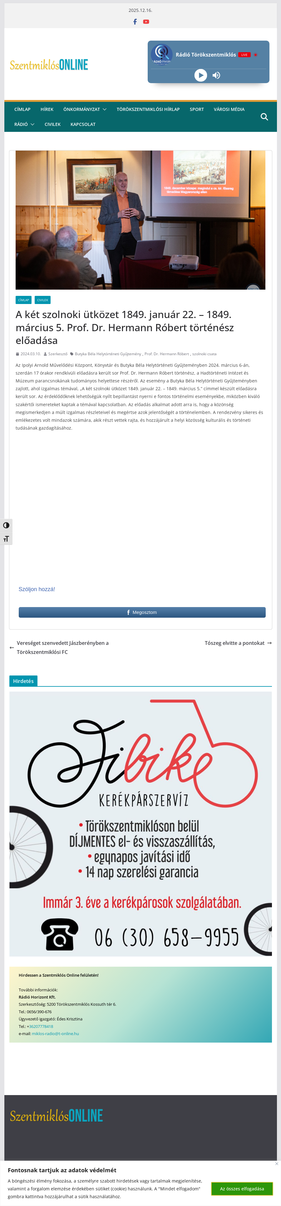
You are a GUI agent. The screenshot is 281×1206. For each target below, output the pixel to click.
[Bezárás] (276, 1163)
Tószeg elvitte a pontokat (238, 643)
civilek (53, 124)
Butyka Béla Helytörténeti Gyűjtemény (108, 353)
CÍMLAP (22, 109)
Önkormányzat (81, 109)
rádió (21, 124)
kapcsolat (83, 124)
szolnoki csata (204, 353)
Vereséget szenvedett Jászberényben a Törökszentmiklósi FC (59, 647)
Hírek (47, 109)
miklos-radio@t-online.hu (55, 1033)
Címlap (23, 300)
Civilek (42, 300)
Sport (197, 109)
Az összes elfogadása (242, 1189)
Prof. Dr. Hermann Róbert (167, 353)
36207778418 (41, 1026)
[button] (103, 109)
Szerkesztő (57, 353)
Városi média (229, 109)
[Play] (201, 75)
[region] (140, 1183)
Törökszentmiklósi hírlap (148, 109)
